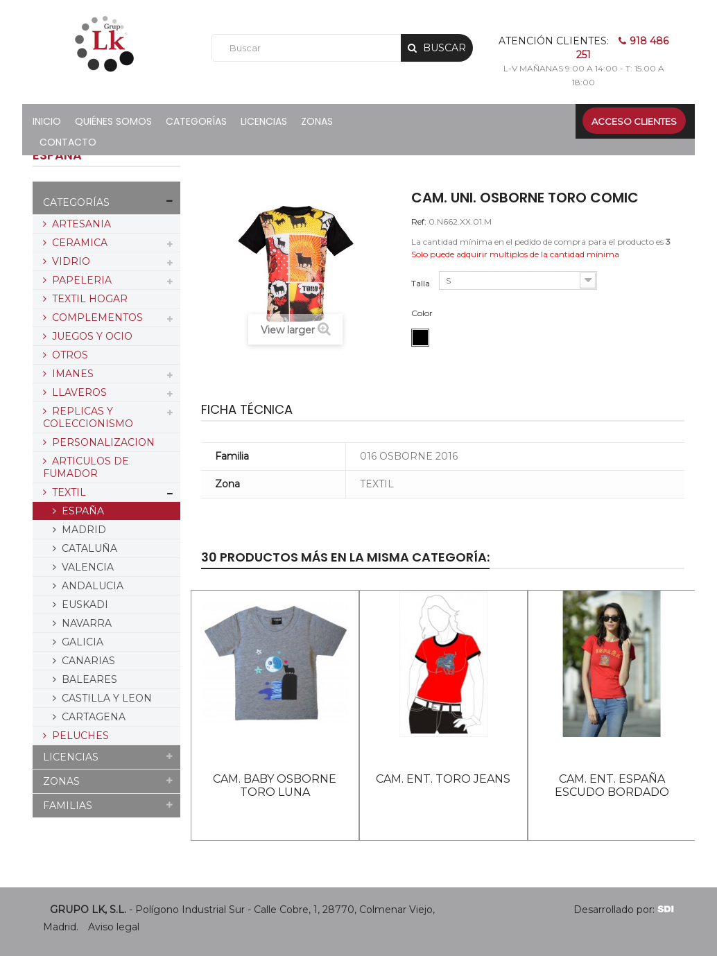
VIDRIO (69, 261)
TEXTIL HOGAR (88, 299)
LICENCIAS (70, 757)
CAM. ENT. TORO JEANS (443, 778)
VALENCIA (86, 567)
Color (423, 313)
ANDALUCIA (91, 586)
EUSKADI (83, 604)
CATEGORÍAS (76, 202)
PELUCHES (79, 735)
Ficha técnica (247, 409)
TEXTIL (67, 492)
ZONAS (61, 781)
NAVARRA (85, 623)
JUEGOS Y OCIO (90, 336)
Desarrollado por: (623, 909)
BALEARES (88, 679)
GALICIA (81, 642)
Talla (421, 283)
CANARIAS (87, 660)
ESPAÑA (81, 511)
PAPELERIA (80, 280)
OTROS (68, 355)
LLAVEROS (78, 392)
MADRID (82, 529)
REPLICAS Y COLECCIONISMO (88, 417)
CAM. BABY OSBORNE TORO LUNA (274, 785)
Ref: (418, 221)
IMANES (71, 373)
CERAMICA (78, 242)
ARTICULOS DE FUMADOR (86, 467)
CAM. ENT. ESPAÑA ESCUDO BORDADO (612, 785)
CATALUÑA (88, 548)
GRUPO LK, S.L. (88, 909)
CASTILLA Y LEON (105, 698)
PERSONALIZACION (102, 442)
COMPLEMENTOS (96, 317)
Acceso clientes (634, 121)
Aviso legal (113, 927)
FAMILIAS (67, 805)
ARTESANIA (80, 224)
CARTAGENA (92, 717)
